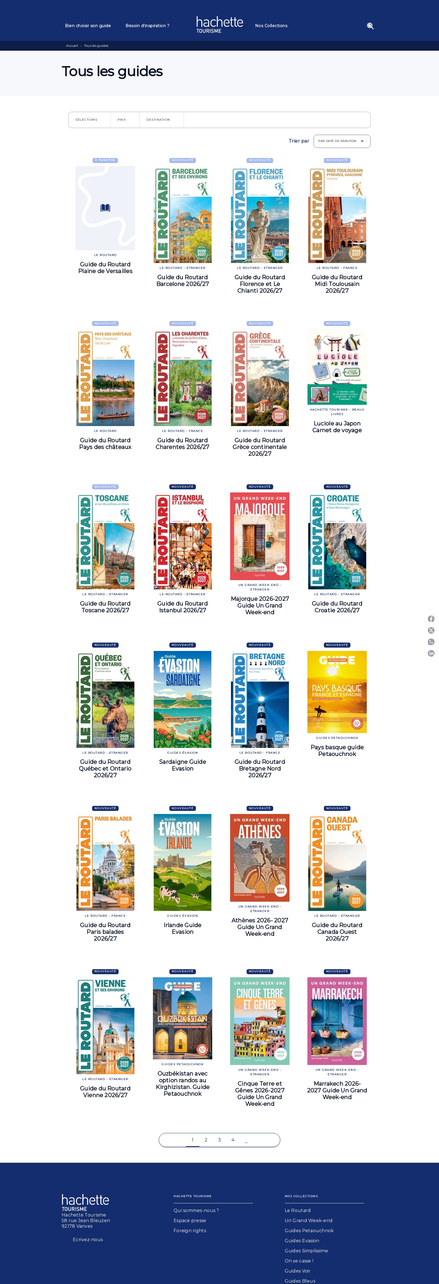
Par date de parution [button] (337, 141)
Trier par (299, 141)
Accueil (72, 45)
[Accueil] (219, 24)
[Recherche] (370, 26)
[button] (90, 120)
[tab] (92, 25)
